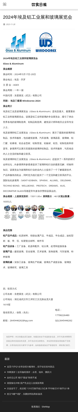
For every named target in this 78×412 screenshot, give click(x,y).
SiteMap (46, 406)
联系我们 (36, 406)
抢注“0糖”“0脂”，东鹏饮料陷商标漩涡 (23, 393)
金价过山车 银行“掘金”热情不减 (21, 377)
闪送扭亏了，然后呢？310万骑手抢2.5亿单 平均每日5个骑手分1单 (37, 388)
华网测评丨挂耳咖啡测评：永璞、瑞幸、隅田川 (28, 372)
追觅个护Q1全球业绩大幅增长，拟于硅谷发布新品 (29, 366)
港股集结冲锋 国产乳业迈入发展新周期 (24, 383)
